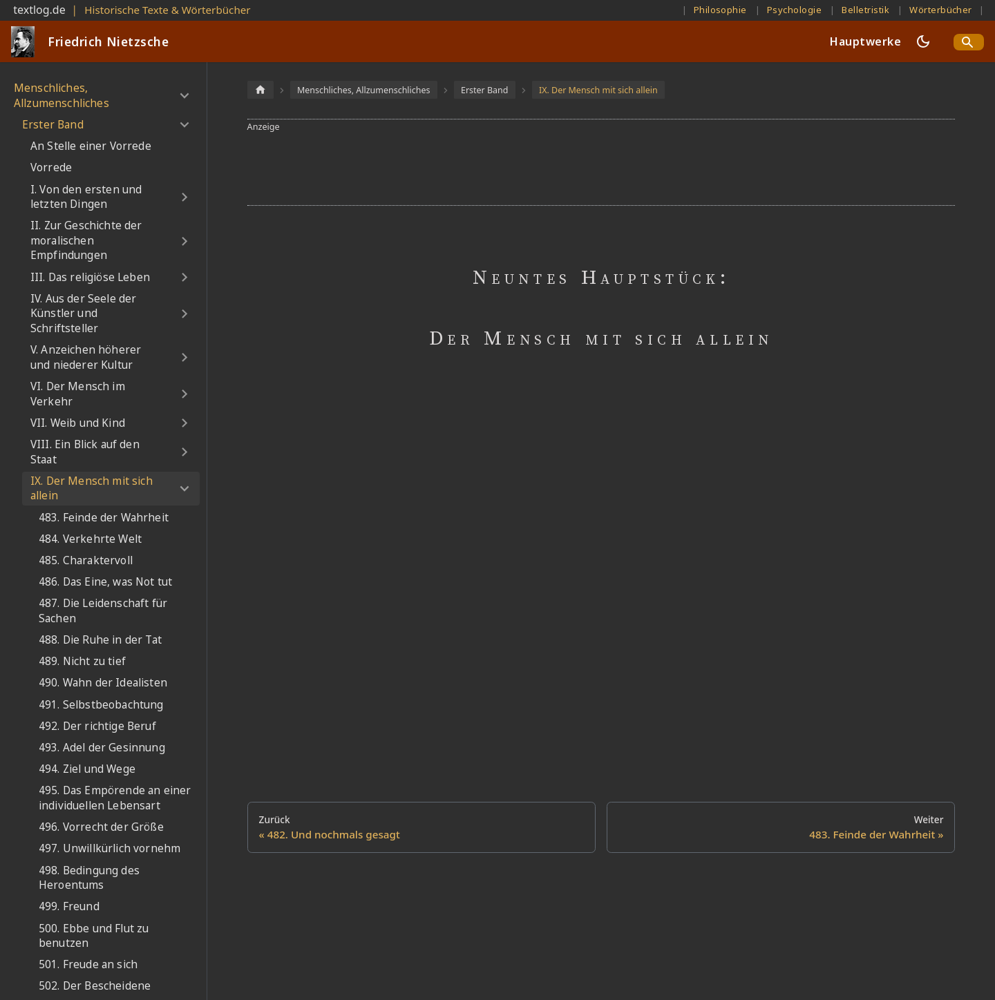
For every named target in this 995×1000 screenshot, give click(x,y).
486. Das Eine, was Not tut (105, 582)
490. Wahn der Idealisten (103, 682)
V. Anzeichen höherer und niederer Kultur (85, 357)
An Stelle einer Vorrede (90, 146)
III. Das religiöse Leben (90, 277)
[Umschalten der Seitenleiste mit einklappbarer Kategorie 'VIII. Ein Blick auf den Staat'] (184, 452)
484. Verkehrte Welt (90, 539)
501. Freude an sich (88, 964)
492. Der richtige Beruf (97, 726)
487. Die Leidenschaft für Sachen (103, 611)
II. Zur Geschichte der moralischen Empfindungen (86, 240)
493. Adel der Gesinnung (102, 747)
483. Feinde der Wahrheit (104, 517)
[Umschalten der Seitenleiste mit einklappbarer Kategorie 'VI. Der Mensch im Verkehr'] (184, 394)
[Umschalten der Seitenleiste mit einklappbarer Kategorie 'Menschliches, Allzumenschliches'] (184, 95)
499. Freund (69, 906)
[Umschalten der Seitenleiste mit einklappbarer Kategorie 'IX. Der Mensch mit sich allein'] (184, 488)
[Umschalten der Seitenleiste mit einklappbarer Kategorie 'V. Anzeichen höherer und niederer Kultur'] (184, 357)
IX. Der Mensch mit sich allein (91, 488)
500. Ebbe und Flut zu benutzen (94, 936)
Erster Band (53, 124)
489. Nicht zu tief (82, 661)
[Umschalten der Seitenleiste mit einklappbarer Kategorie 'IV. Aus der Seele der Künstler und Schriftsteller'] (184, 313)
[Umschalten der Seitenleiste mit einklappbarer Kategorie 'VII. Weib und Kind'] (184, 423)
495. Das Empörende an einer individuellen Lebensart (115, 798)
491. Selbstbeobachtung (101, 705)
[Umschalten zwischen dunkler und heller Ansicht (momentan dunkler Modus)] (923, 41)
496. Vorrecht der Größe (101, 827)
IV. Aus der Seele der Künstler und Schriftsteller (83, 313)
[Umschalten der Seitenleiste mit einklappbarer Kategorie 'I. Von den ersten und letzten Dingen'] (184, 197)
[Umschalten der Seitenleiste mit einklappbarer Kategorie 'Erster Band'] (184, 125)
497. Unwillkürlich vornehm (109, 848)
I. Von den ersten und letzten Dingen (86, 197)
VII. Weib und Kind (77, 423)
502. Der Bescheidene (95, 986)
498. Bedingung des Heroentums (89, 878)
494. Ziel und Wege (87, 769)
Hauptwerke (865, 41)
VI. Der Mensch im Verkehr (77, 394)
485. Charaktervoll (86, 560)
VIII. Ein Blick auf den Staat (85, 452)
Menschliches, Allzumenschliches (61, 95)
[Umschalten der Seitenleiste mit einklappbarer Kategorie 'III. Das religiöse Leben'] (184, 277)
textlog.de (39, 9)
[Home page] (260, 89)
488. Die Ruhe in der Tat (100, 640)
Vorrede (51, 167)
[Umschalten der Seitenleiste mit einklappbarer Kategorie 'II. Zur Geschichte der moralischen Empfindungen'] (184, 241)
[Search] (969, 42)
